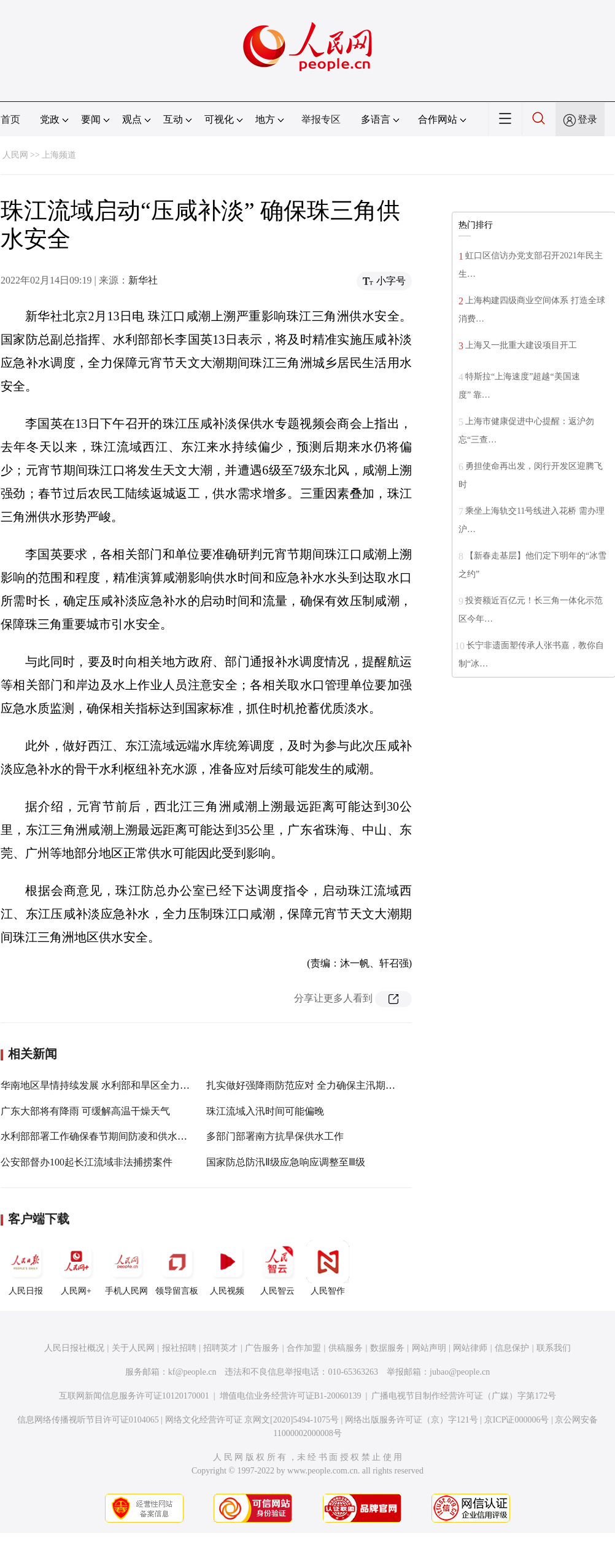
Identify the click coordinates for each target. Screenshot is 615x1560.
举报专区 (321, 119)
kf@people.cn (192, 1372)
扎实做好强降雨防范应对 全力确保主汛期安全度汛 (315, 1085)
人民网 (15, 155)
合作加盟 (304, 1348)
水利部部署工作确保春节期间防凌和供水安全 (99, 1136)
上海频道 (59, 155)
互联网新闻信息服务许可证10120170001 (134, 1395)
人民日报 (25, 1267)
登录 (587, 119)
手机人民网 (126, 1267)
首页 (10, 119)
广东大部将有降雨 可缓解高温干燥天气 (85, 1111)
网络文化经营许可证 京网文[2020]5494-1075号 (252, 1419)
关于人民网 (133, 1348)
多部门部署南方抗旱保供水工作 (275, 1136)
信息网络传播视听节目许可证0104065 (88, 1419)
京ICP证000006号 (516, 1419)
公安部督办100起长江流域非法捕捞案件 (86, 1162)
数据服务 (387, 1348)
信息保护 (512, 1348)
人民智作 (327, 1267)
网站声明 (429, 1348)
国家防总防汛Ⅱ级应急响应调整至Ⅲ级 (285, 1162)
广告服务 (262, 1348)
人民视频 (227, 1267)
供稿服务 (345, 1348)
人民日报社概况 (74, 1348)
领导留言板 (176, 1267)
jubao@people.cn (460, 1372)
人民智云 (277, 1267)
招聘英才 (220, 1348)
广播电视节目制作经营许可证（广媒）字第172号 (463, 1395)
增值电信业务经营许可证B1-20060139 (291, 1395)
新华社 (143, 280)
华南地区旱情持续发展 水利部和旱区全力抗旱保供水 (115, 1085)
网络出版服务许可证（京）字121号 (411, 1419)
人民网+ (76, 1267)
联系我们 (553, 1348)
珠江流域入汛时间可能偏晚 (265, 1111)
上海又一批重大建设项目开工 (521, 345)
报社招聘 (179, 1348)
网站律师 (470, 1348)
